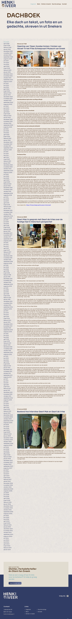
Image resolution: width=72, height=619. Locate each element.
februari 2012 (7, 366)
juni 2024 (6, 85)
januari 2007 (7, 481)
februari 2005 (7, 525)
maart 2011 (6, 386)
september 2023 (8, 102)
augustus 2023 (8, 104)
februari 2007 (7, 479)
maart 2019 (7, 204)
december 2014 (8, 301)
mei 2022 (6, 132)
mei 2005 (6, 519)
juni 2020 (6, 176)
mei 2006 (6, 496)
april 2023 (6, 112)
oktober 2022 (7, 123)
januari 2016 (7, 276)
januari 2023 (7, 117)
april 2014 (6, 316)
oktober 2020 (7, 168)
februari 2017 (7, 252)
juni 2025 (6, 62)
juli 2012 (6, 356)
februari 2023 (7, 115)
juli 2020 (6, 174)
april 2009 (6, 430)
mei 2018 (6, 223)
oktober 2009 (8, 419)
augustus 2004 (8, 536)
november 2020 (8, 167)
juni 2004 (6, 540)
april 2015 (6, 294)
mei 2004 (6, 542)
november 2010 (8, 394)
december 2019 (8, 187)
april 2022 (6, 134)
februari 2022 (7, 138)
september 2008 (8, 443)
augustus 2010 (8, 400)
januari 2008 (7, 458)
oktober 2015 (7, 282)
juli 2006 (6, 493)
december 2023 (8, 96)
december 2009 (8, 415)
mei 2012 (6, 360)
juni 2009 (6, 426)
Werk (27, 610)
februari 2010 (7, 411)
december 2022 (8, 119)
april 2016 (6, 271)
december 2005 (8, 506)
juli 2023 (6, 106)
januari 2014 (7, 322)
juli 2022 (6, 129)
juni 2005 (6, 517)
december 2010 (8, 392)
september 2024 (8, 79)
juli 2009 (6, 424)
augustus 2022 (8, 127)
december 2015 (8, 278)
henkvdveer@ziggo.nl (9, 612)
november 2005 (8, 508)
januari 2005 (7, 527)
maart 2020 (7, 182)
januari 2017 (7, 254)
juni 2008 (6, 449)
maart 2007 (7, 477)
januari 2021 (7, 163)
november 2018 (8, 212)
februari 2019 (7, 206)
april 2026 (6, 43)
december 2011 (8, 369)
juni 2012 (6, 358)
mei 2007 (6, 474)
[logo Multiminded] (67, 618)
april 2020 (6, 180)
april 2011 (6, 385)
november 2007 (8, 462)
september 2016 (8, 261)
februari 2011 (7, 388)
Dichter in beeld (30, 612)
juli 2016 (6, 265)
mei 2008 (6, 451)
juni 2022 (6, 131)
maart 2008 (7, 455)
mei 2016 (6, 269)
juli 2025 (6, 60)
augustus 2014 (8, 309)
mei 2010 (6, 405)
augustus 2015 (8, 286)
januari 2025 (7, 72)
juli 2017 (6, 242)
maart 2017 (7, 250)
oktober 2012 (7, 350)
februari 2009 (7, 434)
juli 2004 (6, 538)
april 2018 (6, 225)
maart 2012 (7, 364)
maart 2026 (7, 45)
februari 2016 (7, 275)
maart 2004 (7, 546)
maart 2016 (7, 273)
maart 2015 (7, 295)
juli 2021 (6, 151)
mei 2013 (6, 337)
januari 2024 (7, 95)
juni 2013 (6, 335)
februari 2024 (7, 93)
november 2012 (8, 349)
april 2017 (6, 248)
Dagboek (28, 607)
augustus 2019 (8, 195)
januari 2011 (7, 390)
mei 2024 (6, 87)
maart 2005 (7, 523)
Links (26, 605)
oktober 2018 (7, 214)
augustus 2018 (8, 218)
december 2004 (8, 529)
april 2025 (6, 66)
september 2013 (8, 330)
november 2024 (8, 76)
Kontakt (40, 610)
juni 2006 (6, 494)
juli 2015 (6, 288)
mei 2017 (6, 246)
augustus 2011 (8, 377)
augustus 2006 (8, 491)
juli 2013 (6, 333)
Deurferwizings (42, 607)
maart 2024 (7, 91)
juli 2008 (6, 447)
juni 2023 (6, 108)
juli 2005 (6, 515)
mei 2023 (6, 110)
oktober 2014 (7, 305)
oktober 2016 (7, 259)
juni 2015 (6, 290)
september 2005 (8, 511)
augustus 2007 (8, 468)
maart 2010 (7, 409)
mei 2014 (6, 314)
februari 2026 (7, 47)
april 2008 (6, 453)
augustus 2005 (8, 513)
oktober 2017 (7, 237)
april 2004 (6, 544)
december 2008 (8, 438)
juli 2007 (6, 470)
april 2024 (6, 89)
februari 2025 (7, 70)
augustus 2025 (8, 59)
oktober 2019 (7, 191)
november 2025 (8, 53)
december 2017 (8, 233)
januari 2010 (7, 413)
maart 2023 (7, 114)
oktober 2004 (8, 532)
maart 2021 (7, 159)
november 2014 (8, 303)
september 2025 (8, 57)
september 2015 (8, 284)
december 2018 (8, 210)
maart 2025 (7, 68)
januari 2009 (7, 436)
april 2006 (6, 498)
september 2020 (8, 170)
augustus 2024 (8, 81)
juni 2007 (6, 472)
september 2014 (8, 307)
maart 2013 (7, 341)
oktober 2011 (7, 373)
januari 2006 (7, 504)
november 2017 (8, 235)
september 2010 (8, 398)
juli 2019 (6, 197)
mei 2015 (6, 292)
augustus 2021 (8, 150)
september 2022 (8, 125)
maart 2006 (7, 500)
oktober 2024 (7, 78)
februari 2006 (7, 502)
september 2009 (8, 421)
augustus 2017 (8, 240)
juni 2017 (6, 244)
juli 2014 (6, 311)
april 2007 (6, 475)
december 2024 (8, 74)
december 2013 (8, 324)
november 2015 (8, 280)
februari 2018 (7, 229)
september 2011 (8, 375)
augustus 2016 (8, 263)
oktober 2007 (7, 464)
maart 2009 (7, 432)
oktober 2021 (7, 146)
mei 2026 (6, 42)
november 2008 (8, 439)
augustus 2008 (8, 445)
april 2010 (6, 407)
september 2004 (8, 534)
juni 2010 (6, 403)
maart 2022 (7, 136)
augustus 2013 (8, 331)
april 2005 (6, 521)
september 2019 (8, 193)
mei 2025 (6, 64)
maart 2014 (7, 318)
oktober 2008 (7, 441)
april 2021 (6, 157)
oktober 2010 (7, 396)
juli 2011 (6, 379)
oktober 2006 (7, 487)
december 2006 (8, 483)
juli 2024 (6, 83)
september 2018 (8, 216)
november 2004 (8, 530)
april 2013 (6, 339)
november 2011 (8, 371)
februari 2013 (7, 343)
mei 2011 (6, 383)
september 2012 (8, 352)
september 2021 (8, 148)
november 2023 (8, 98)
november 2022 (8, 121)
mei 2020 (6, 178)
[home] (9, 4)
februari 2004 (7, 547)
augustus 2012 (8, 354)
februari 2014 (7, 320)
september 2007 (8, 466)
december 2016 (8, 256)
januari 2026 (7, 49)
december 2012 (8, 347)
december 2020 (8, 165)
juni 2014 (6, 313)
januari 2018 (7, 231)
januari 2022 (7, 140)
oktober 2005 (7, 510)
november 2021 (8, 144)
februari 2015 (7, 297)
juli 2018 (6, 220)
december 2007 (8, 460)
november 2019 (8, 189)
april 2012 (6, 362)
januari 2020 (7, 186)
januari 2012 (7, 367)
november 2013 (8, 326)
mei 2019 (6, 201)
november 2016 (8, 258)
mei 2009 (6, 428)
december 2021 (8, 142)
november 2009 (8, 417)
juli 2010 (6, 402)
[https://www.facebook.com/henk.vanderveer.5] (67, 594)
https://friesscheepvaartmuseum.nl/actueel (38, 205)
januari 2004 (7, 549)
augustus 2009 (8, 422)
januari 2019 (7, 208)
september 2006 (8, 489)
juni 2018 (6, 222)
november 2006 (8, 485)
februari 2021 (7, 161)
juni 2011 (6, 381)
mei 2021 (6, 155)
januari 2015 (7, 299)
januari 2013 (7, 345)
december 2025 (8, 51)
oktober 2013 (7, 328)
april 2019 (6, 203)
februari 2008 (7, 457)
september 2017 (8, 239)
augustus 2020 (8, 172)
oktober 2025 (7, 55)
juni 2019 (6, 199)
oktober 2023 (7, 100)
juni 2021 (6, 153)
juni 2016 (6, 267)
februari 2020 (7, 184)
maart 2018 (7, 227)
